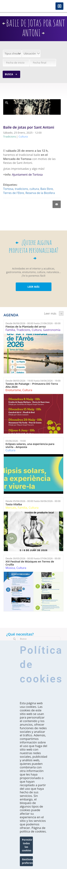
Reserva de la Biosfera (40, 193)
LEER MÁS (33, 286)
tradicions (21, 189)
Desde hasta (33, 323)
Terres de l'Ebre (13, 193)
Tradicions (23, 330)
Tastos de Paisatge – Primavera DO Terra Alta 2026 (32, 385)
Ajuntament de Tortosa (27, 175)
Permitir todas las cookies (27, 845)
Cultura (36, 330)
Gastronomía (51, 330)
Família (10, 330)
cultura (34, 189)
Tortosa (8, 189)
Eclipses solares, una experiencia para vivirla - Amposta (30, 445)
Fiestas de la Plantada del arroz (26, 326)
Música (10, 568)
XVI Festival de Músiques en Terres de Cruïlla (30, 563)
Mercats (11, 508)
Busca (9, 74)
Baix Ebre (46, 189)
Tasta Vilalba (14, 504)
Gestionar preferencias (27, 861)
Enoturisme (13, 390)
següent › (61, 313)
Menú (59, 6)
